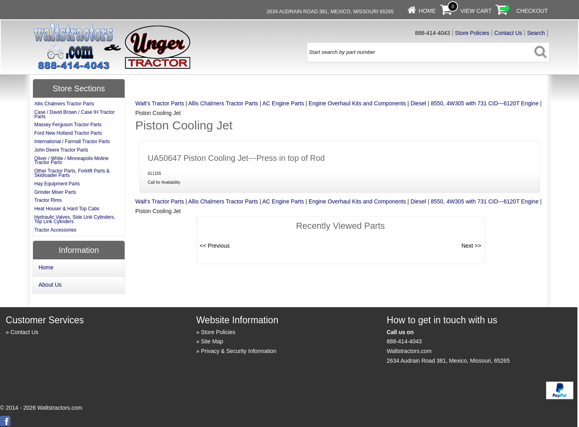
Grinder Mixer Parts (55, 192)
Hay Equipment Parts (57, 184)
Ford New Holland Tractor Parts (68, 133)
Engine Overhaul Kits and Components (357, 103)
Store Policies (472, 33)
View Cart (476, 11)
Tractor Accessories (55, 230)
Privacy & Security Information (239, 351)
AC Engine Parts (283, 103)
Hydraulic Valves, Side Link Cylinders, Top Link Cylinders (74, 219)
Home (427, 11)
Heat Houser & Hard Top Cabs (66, 208)
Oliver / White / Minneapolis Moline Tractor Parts (71, 161)
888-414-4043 (404, 341)
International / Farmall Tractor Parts (72, 141)
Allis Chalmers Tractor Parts (223, 103)
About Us (50, 284)
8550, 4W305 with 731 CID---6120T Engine (484, 103)
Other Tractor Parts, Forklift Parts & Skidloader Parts (71, 173)
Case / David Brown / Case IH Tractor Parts (74, 114)
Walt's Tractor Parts (160, 103)
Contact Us (508, 33)
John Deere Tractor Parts (61, 150)
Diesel (418, 103)
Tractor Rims (48, 200)
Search (536, 33)
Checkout (532, 11)
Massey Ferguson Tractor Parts (67, 124)
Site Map (212, 341)
